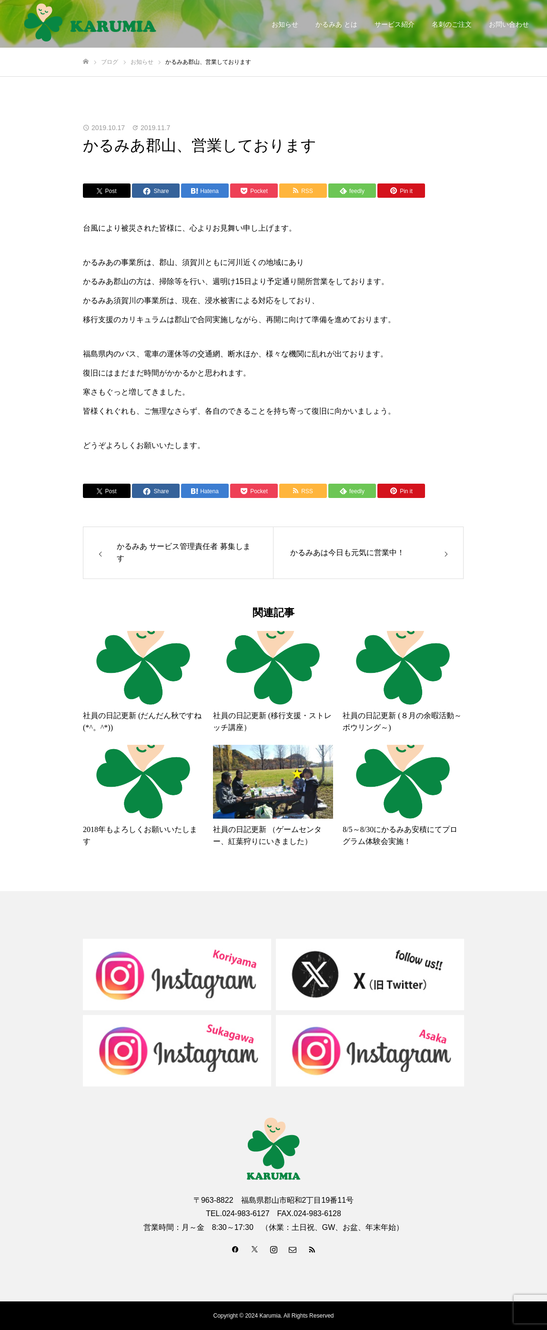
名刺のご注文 (452, 24)
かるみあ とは (336, 24)
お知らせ (285, 24)
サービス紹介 (395, 24)
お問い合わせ (509, 24)
